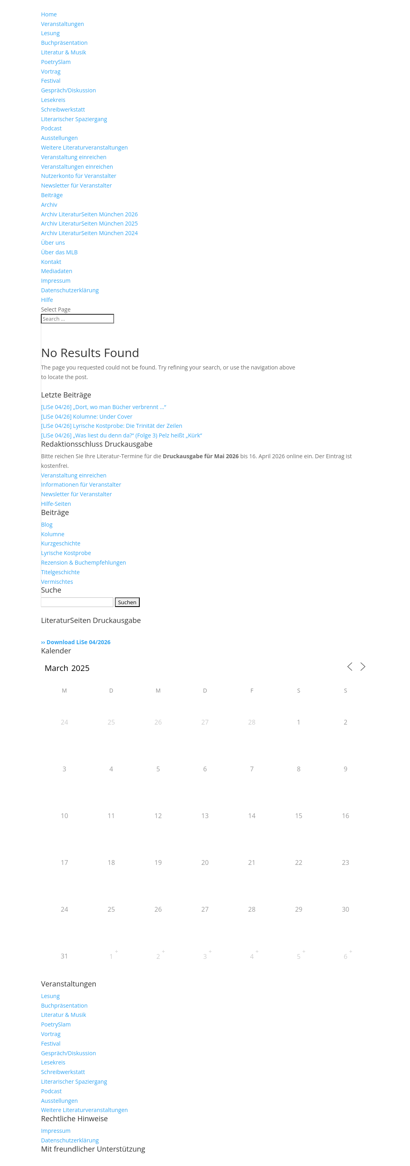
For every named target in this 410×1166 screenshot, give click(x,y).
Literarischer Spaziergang (74, 119)
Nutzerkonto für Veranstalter (78, 176)
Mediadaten (56, 271)
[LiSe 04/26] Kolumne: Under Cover (86, 416)
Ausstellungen (59, 138)
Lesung (50, 33)
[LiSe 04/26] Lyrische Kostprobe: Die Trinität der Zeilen (111, 425)
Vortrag (50, 71)
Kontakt (51, 262)
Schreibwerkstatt (63, 109)
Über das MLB (59, 252)
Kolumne (52, 534)
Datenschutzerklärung (69, 290)
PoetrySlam (55, 62)
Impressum (55, 280)
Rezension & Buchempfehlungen (83, 562)
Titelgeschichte (60, 572)
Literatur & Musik (63, 52)
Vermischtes (57, 581)
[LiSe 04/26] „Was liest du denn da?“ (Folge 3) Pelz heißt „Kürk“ (121, 435)
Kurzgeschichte (60, 543)
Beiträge (51, 195)
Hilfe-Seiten (56, 503)
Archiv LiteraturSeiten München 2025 (89, 223)
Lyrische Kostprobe (66, 553)
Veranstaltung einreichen (74, 157)
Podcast (51, 128)
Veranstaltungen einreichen (77, 166)
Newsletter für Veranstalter (76, 185)
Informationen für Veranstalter (81, 484)
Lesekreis (53, 100)
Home (49, 14)
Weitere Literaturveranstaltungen (84, 147)
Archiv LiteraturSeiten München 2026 (89, 214)
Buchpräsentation (64, 42)
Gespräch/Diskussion (68, 90)
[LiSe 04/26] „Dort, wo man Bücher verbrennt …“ (103, 407)
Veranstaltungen (62, 24)
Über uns (53, 242)
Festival (50, 80)
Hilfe (47, 299)
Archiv (49, 204)
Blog (46, 524)
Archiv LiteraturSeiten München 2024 (89, 233)
